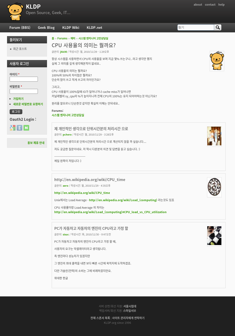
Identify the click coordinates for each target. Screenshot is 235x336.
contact (210, 4)
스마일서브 (129, 311)
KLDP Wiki (70, 27)
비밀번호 (16, 86)
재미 (72, 38)
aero (65, 185)
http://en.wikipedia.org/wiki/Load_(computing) (123, 200)
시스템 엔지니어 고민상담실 (93, 38)
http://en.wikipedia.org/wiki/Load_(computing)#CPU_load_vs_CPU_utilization (110, 212)
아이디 (15, 74)
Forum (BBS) (19, 27)
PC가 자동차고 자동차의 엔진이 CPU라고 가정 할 (91, 228)
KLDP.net (94, 27)
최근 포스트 (20, 49)
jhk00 (63, 51)
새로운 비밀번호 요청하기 (28, 104)
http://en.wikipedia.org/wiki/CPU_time (89, 179)
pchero (67, 134)
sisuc (66, 234)
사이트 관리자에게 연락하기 (128, 318)
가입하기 (18, 99)
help (221, 4)
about (198, 4)
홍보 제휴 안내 (35, 143)
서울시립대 (129, 306)
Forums (62, 38)
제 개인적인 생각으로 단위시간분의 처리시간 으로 (91, 128)
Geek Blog (46, 27)
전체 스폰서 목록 (100, 318)
